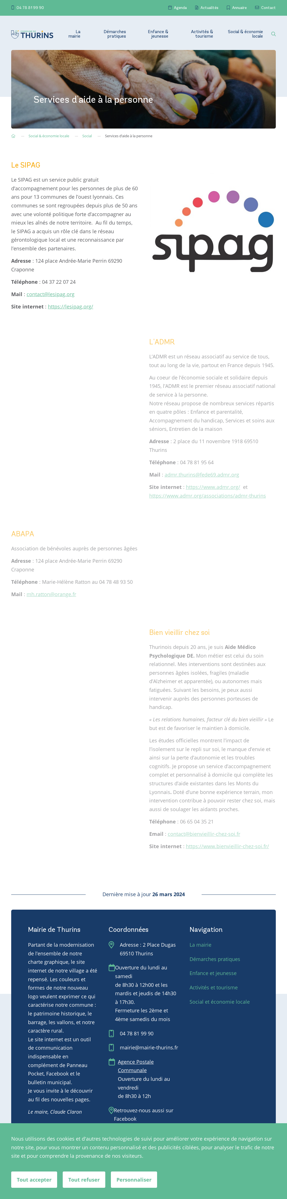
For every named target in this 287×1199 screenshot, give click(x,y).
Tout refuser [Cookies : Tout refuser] (84, 1179)
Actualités (206, 8)
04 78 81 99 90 (27, 8)
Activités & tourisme (202, 34)
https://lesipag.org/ (70, 306)
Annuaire (237, 8)
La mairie (74, 34)
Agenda (177, 8)
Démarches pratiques (115, 34)
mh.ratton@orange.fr (51, 594)
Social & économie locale (245, 34)
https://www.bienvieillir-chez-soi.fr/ (227, 846)
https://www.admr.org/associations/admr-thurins (207, 495)
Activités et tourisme (214, 987)
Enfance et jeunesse (213, 973)
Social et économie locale (220, 1001)
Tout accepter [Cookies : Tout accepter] (34, 1179)
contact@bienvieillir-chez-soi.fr (204, 833)
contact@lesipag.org (50, 294)
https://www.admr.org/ (213, 487)
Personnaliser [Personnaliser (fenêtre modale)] (133, 1179)
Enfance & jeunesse (158, 34)
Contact (265, 8)
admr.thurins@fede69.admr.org (202, 474)
